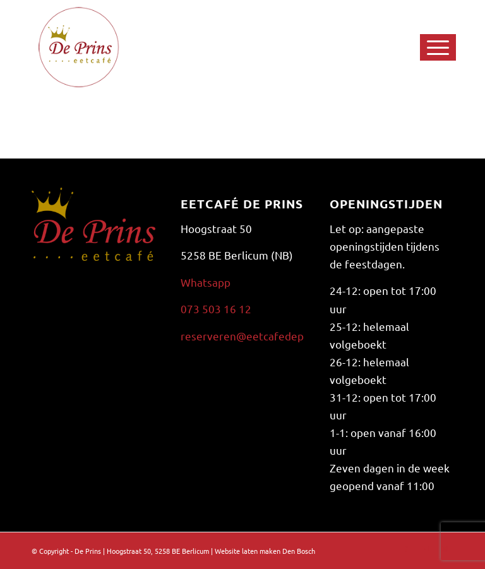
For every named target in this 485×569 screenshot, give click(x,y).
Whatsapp (206, 282)
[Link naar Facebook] (406, 548)
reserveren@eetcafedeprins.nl (257, 335)
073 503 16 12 (216, 308)
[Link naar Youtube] (425, 548)
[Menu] (419, 47)
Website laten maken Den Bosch (265, 551)
